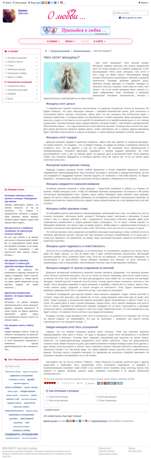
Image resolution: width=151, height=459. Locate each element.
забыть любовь (31, 387)
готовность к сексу (17, 379)
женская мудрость (21, 383)
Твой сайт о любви (27, 448)
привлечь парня (32, 411)
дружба (30, 379)
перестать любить (21, 407)
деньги (107, 379)
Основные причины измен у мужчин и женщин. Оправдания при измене (21, 198)
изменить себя (12, 399)
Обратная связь (134, 451)
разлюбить (13, 419)
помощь (114, 379)
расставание (27, 418)
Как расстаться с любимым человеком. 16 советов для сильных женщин (19, 231)
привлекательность (14, 410)
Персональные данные (108, 454)
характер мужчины (12, 438)
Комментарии (52, 409)
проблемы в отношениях (21, 414)
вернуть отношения (30, 372)
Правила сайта (105, 448)
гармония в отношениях (21, 375)
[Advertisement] (21, 123)
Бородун (22, 10)
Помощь (131, 448)
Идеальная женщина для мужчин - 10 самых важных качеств (19, 296)
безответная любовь (13, 372)
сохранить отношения (21, 434)
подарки (99, 379)
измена (34, 395)
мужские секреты (15, 403)
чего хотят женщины (55, 379)
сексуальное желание (21, 426)
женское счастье (88, 379)
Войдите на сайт (50, 421)
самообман (18, 423)
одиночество (29, 403)
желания (131, 379)
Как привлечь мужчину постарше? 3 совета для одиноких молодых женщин (19, 263)
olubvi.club (6, 456)
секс (27, 422)
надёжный (122, 379)
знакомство (24, 395)
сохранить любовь (21, 430)
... (54, 2)
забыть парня (13, 391)
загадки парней (12, 395)
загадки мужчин (27, 391)
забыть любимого (13, 387)
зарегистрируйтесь (99, 421)
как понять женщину (72, 379)
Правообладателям (107, 451)
